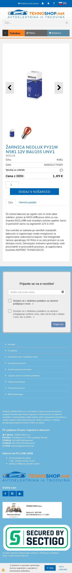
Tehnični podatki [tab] (27, 202)
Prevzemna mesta (16, 388)
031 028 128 (18, 440)
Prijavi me (58, 324)
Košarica (55, 33)
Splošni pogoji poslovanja (19, 369)
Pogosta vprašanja (16, 381)
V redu (50, 568)
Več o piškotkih (63, 568)
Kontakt (11, 344)
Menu (30, 33)
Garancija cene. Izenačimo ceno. (23, 356)
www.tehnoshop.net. (26, 419)
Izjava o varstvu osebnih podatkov (24, 375)
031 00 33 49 (18, 443)
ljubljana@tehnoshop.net (22, 445)
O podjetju (12, 350)
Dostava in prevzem (17, 363)
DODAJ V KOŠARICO (34, 191)
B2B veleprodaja (15, 394)
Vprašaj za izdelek (15, 170)
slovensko (60, 3)
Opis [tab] (10, 202)
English (64, 3)
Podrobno (6, 33)
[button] (59, 88)
